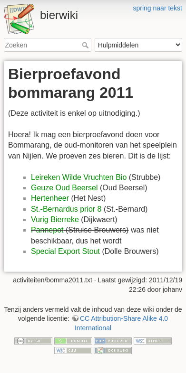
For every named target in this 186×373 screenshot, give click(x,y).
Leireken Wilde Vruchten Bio (79, 177)
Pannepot (47, 230)
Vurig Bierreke (55, 219)
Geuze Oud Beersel (64, 188)
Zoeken (86, 45)
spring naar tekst (158, 8)
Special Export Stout (65, 251)
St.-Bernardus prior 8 (66, 209)
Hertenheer (50, 198)
